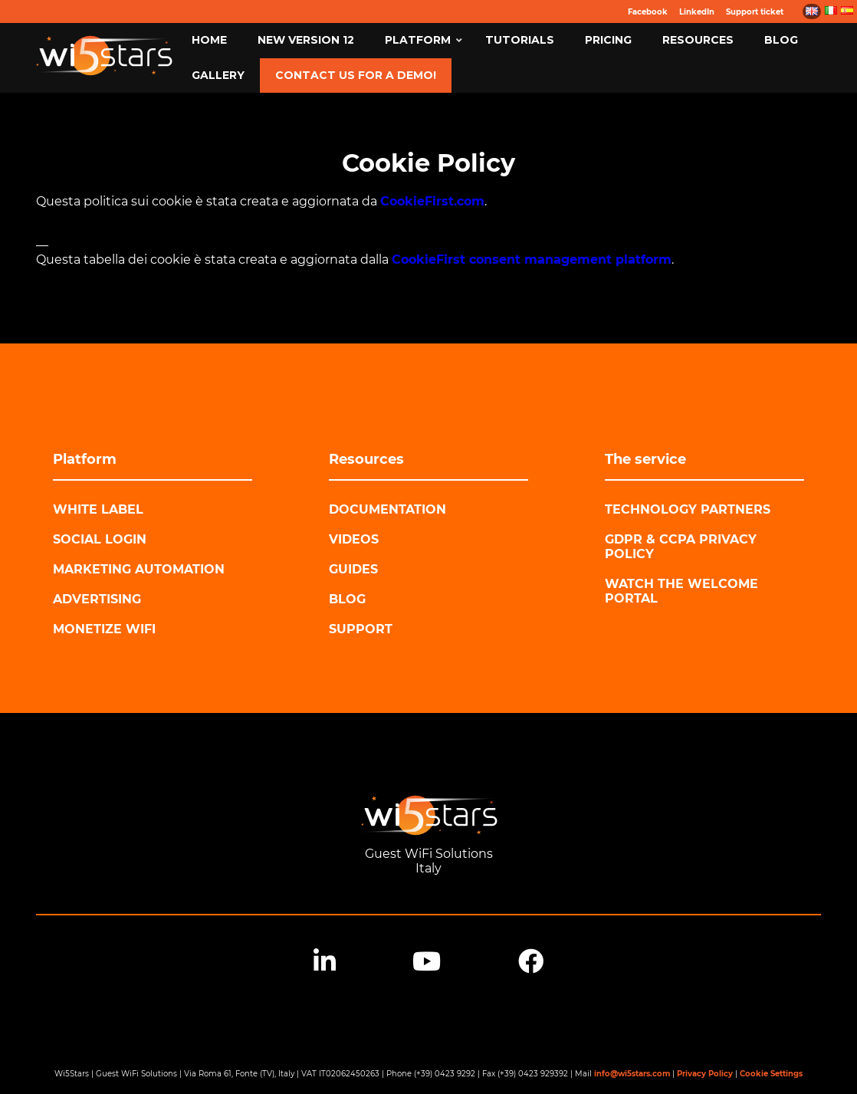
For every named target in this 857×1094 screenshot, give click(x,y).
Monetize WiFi (104, 629)
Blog (347, 599)
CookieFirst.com (432, 201)
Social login (99, 539)
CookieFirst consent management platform (531, 259)
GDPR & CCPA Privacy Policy (681, 546)
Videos (354, 539)
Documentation (387, 509)
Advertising (97, 599)
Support (360, 629)
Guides (353, 569)
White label (98, 509)
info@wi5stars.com (632, 1074)
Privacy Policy (705, 1074)
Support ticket (754, 12)
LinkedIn (696, 12)
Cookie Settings (771, 1074)
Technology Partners (687, 509)
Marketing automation (139, 569)
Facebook (648, 12)
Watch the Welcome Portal (681, 591)
